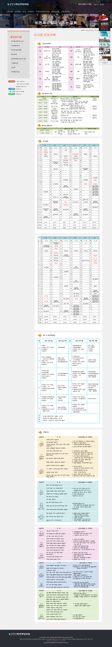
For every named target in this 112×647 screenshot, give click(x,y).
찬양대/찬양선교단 (42, 11)
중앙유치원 (55, 11)
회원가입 (96, 4)
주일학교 (31, 11)
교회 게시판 (65, 11)
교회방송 (18, 11)
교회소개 (9, 11)
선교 (24, 11)
